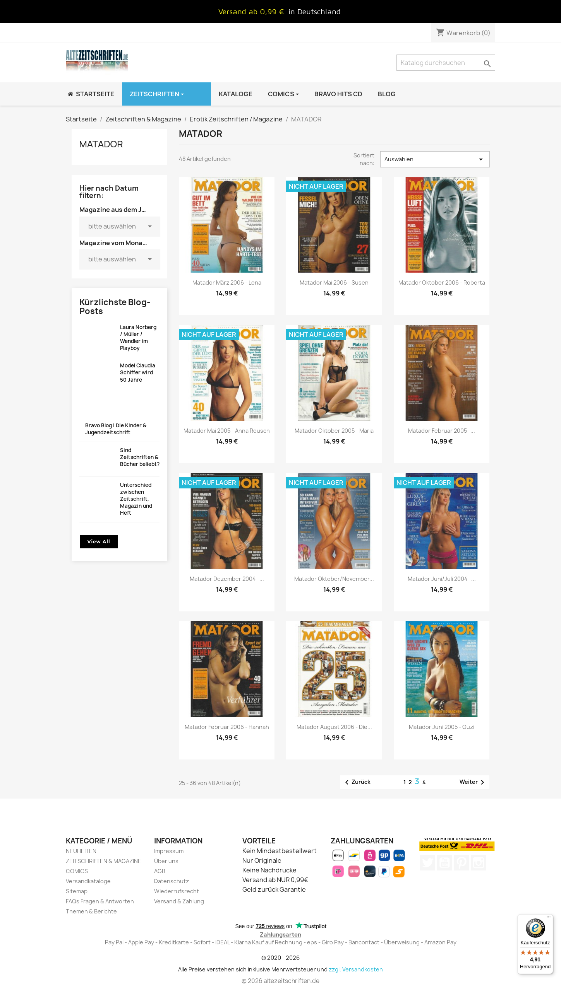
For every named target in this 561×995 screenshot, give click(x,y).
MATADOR (101, 143)
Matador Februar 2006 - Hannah (227, 726)
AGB (159, 871)
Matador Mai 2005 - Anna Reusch (227, 430)
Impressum (169, 851)
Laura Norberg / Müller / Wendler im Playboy (138, 338)
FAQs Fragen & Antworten (100, 901)
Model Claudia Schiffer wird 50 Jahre (137, 372)
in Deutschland (314, 11)
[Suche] (445, 63)
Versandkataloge (88, 881)
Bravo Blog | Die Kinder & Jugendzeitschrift (115, 429)
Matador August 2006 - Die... (334, 726)
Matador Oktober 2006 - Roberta (441, 282)
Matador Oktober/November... (334, 578)
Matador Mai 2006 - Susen (334, 282)
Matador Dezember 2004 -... (227, 578)
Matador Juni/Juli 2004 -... (442, 578)
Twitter (427, 862)
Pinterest (461, 862)
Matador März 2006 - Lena (226, 282)
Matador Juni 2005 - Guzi (441, 726)
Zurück (356, 782)
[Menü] (548, 918)
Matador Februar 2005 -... (441, 430)
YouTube (444, 862)
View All (98, 541)
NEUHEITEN (81, 851)
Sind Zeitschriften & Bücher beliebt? (140, 457)
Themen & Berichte (91, 911)
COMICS (77, 871)
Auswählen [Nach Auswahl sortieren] (434, 159)
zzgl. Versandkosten (356, 969)
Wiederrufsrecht (176, 891)
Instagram (478, 862)
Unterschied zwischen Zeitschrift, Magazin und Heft (136, 499)
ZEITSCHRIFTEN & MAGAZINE (103, 861)
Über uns (166, 861)
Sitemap (76, 891)
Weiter (473, 782)
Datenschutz (171, 881)
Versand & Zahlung (179, 901)
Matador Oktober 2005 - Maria (334, 430)
